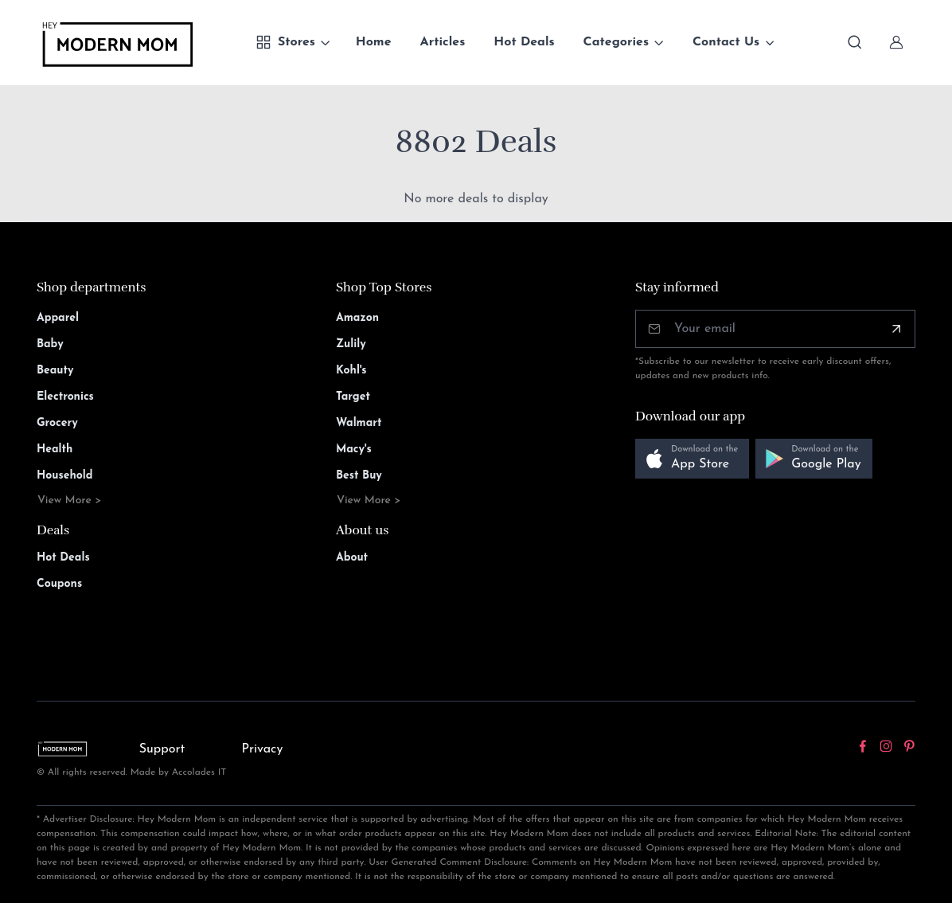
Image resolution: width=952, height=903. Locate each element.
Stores (285, 42)
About (352, 558)
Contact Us (726, 42)
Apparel (58, 318)
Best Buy (359, 476)
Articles (443, 42)
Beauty (55, 371)
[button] (692, 459)
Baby (50, 344)
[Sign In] (896, 42)
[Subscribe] (896, 329)
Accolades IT (199, 772)
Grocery (57, 423)
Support (162, 749)
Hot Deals (524, 42)
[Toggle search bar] (855, 42)
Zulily (351, 344)
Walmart (359, 423)
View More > (69, 500)
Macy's (354, 449)
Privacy (262, 749)
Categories (616, 42)
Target (353, 397)
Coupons (59, 584)
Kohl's (351, 371)
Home (374, 42)
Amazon (357, 318)
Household (65, 476)
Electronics (65, 397)
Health (54, 449)
